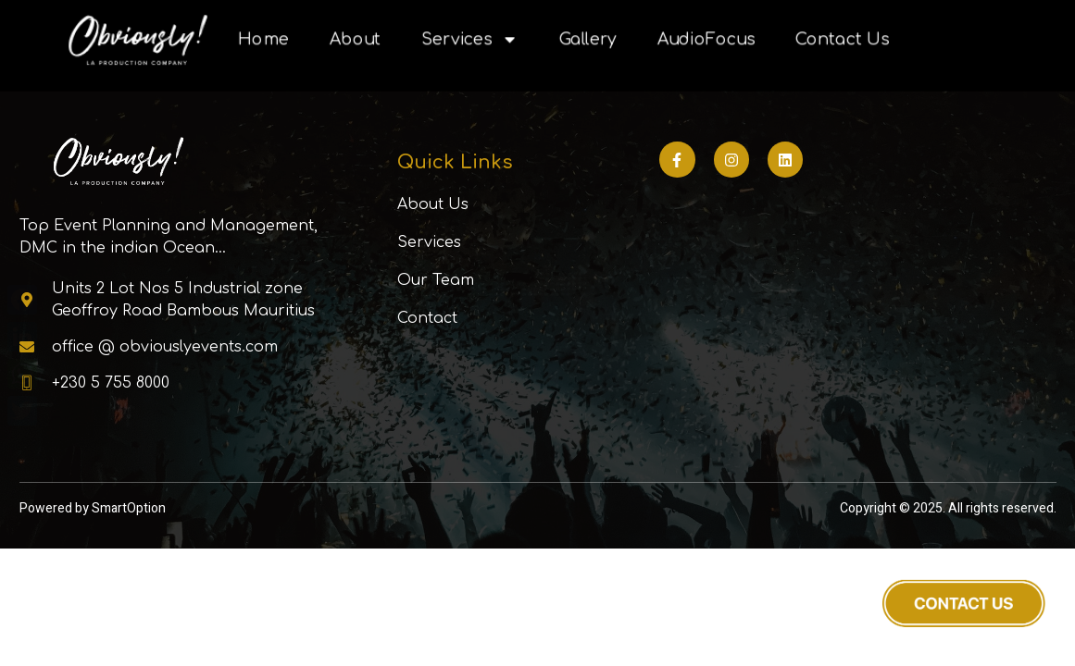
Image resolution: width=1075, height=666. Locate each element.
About (354, 40)
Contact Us (841, 40)
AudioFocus (705, 40)
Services (469, 39)
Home (262, 40)
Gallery (587, 40)
